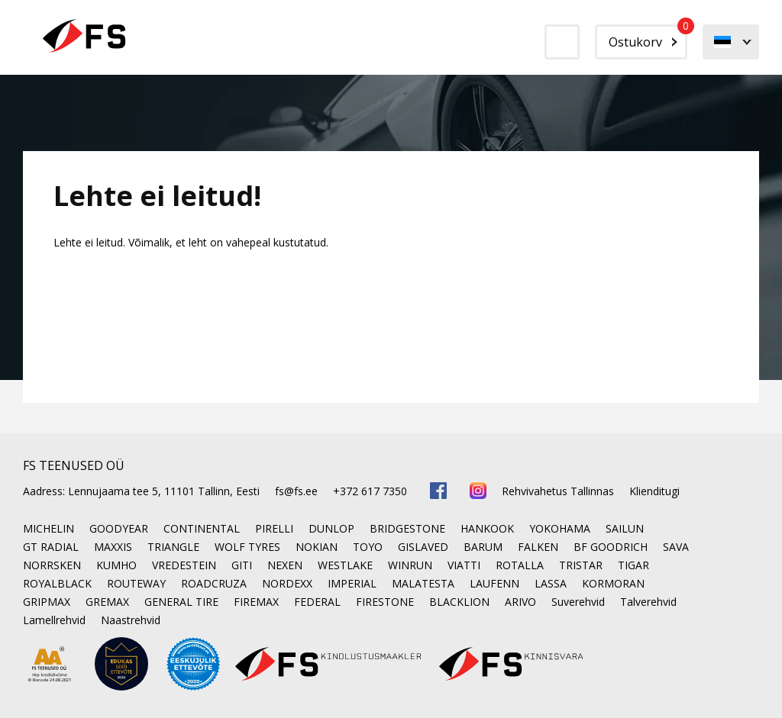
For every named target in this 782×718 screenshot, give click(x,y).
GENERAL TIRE (181, 601)
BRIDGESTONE (407, 528)
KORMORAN (613, 583)
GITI (241, 565)
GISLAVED (423, 546)
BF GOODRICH (611, 546)
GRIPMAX (46, 601)
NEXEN (284, 565)
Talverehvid (648, 601)
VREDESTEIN (184, 565)
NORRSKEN (52, 565)
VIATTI (464, 565)
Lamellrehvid (54, 620)
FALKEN (538, 546)
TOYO (368, 546)
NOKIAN (317, 546)
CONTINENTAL (201, 528)
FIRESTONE (385, 601)
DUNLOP (331, 528)
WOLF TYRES (247, 546)
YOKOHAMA (559, 528)
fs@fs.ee (296, 491)
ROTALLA (520, 565)
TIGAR (633, 565)
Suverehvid (578, 601)
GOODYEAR (118, 528)
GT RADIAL (51, 546)
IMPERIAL (352, 583)
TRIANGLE (173, 546)
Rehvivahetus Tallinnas (558, 491)
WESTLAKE (345, 565)
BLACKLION (459, 601)
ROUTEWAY (136, 583)
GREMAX (107, 601)
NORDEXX (287, 583)
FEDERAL (317, 601)
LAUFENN (494, 583)
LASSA (551, 583)
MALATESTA (423, 583)
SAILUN (625, 528)
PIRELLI (274, 528)
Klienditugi (654, 491)
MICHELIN (48, 528)
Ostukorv (648, 37)
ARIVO (520, 601)
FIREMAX (256, 601)
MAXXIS (113, 546)
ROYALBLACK (57, 583)
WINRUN (410, 565)
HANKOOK (487, 528)
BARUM (483, 546)
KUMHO (116, 565)
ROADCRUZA (214, 583)
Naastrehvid (130, 620)
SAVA (676, 546)
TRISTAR (581, 565)
